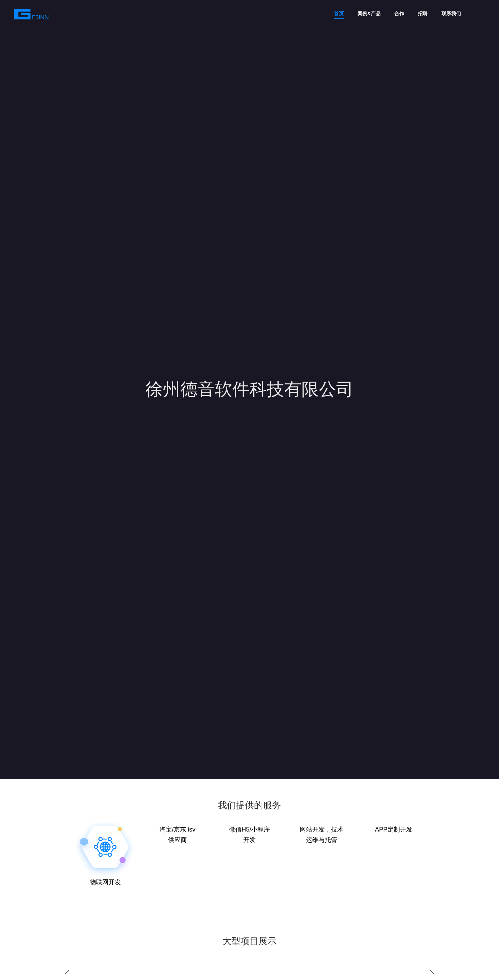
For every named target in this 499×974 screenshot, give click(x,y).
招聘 (423, 13)
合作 (399, 13)
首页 (339, 13)
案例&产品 (369, 13)
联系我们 (451, 13)
